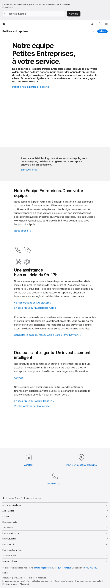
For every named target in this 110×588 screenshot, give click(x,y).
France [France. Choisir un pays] (5, 573)
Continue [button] (73, 14)
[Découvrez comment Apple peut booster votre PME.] (30, 181)
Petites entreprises (15, 31)
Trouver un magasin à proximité (81, 465)
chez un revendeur (62, 568)
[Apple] (3, 24)
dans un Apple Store (42, 568)
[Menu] (106, 24)
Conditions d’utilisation (64, 581)
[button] (33, 14)
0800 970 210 (54, 483)
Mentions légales (9, 584)
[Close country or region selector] (106, 4)
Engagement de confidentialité (15, 581)
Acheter (103, 31)
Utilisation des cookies (42, 581)
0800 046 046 (90, 568)
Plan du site (25, 584)
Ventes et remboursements (89, 581)
